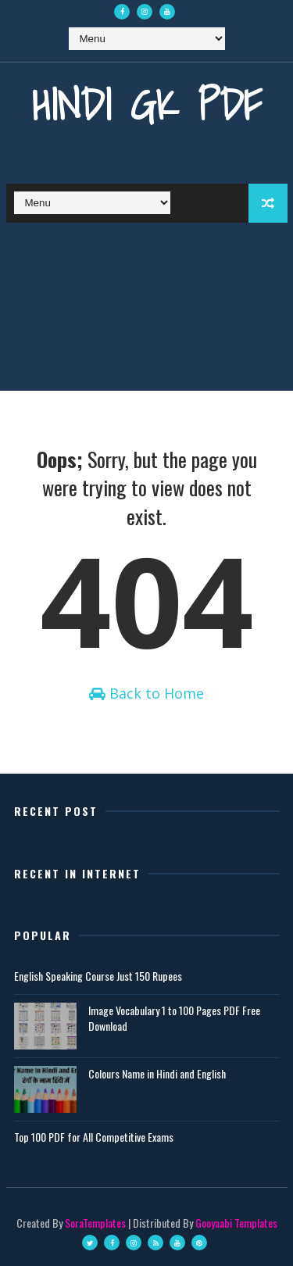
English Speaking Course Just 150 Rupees (98, 975)
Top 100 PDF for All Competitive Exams (93, 1136)
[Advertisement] (146, 311)
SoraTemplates (95, 1222)
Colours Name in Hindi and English (157, 1073)
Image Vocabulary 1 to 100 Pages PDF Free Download (174, 1018)
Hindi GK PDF (147, 104)
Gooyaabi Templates (236, 1222)
